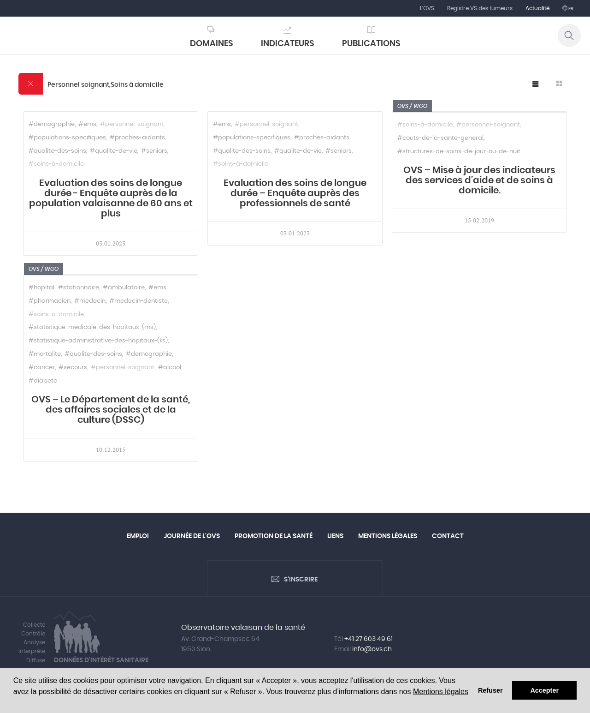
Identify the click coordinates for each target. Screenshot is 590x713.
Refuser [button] (490, 690)
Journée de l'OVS (192, 536)
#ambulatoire (124, 288)
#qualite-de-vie (113, 151)
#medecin (90, 301)
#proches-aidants (137, 138)
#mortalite (45, 354)
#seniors (154, 151)
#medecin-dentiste (138, 301)
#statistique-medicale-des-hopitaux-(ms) (92, 327)
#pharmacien (50, 301)
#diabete (43, 381)
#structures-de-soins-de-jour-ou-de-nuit (458, 152)
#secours (73, 368)
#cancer (42, 368)
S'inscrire (301, 579)
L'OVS (427, 8)
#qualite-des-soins (57, 151)
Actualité (537, 8)
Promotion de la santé (274, 536)
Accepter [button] (544, 690)
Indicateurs (287, 44)
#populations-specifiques (67, 138)
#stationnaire (78, 288)
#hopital (41, 288)
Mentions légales (440, 691)
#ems (87, 124)
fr (570, 8)
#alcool (169, 368)
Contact (448, 536)
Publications (371, 44)
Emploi (138, 536)
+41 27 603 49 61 (368, 639)
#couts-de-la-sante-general (440, 138)
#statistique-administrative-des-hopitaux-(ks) (98, 341)
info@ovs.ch (372, 649)
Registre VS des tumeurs (480, 8)
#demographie (52, 124)
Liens (335, 536)
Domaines (211, 44)
